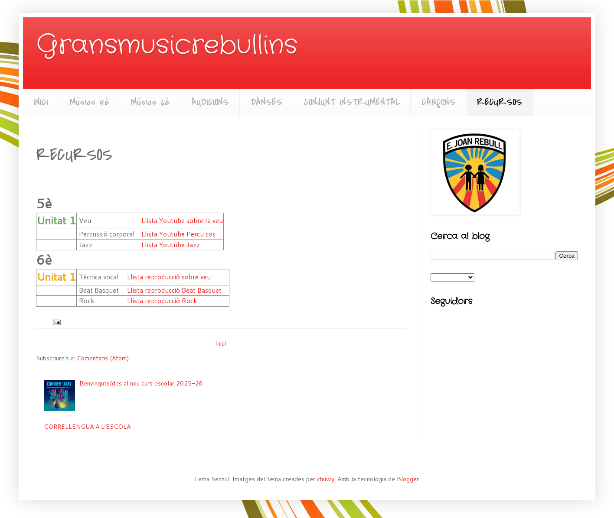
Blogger (408, 479)
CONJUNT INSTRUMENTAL (352, 102)
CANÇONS (438, 102)
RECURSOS (499, 102)
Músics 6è (150, 102)
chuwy (325, 479)
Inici (220, 343)
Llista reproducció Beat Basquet (174, 290)
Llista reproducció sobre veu (169, 277)
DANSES (266, 102)
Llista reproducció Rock (162, 300)
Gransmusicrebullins (166, 45)
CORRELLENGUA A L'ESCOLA (87, 426)
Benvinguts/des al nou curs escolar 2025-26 (141, 383)
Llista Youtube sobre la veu (182, 220)
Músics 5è (89, 102)
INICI (40, 102)
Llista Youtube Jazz (170, 244)
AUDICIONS (210, 102)
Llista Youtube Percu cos (178, 234)
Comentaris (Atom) (103, 358)
